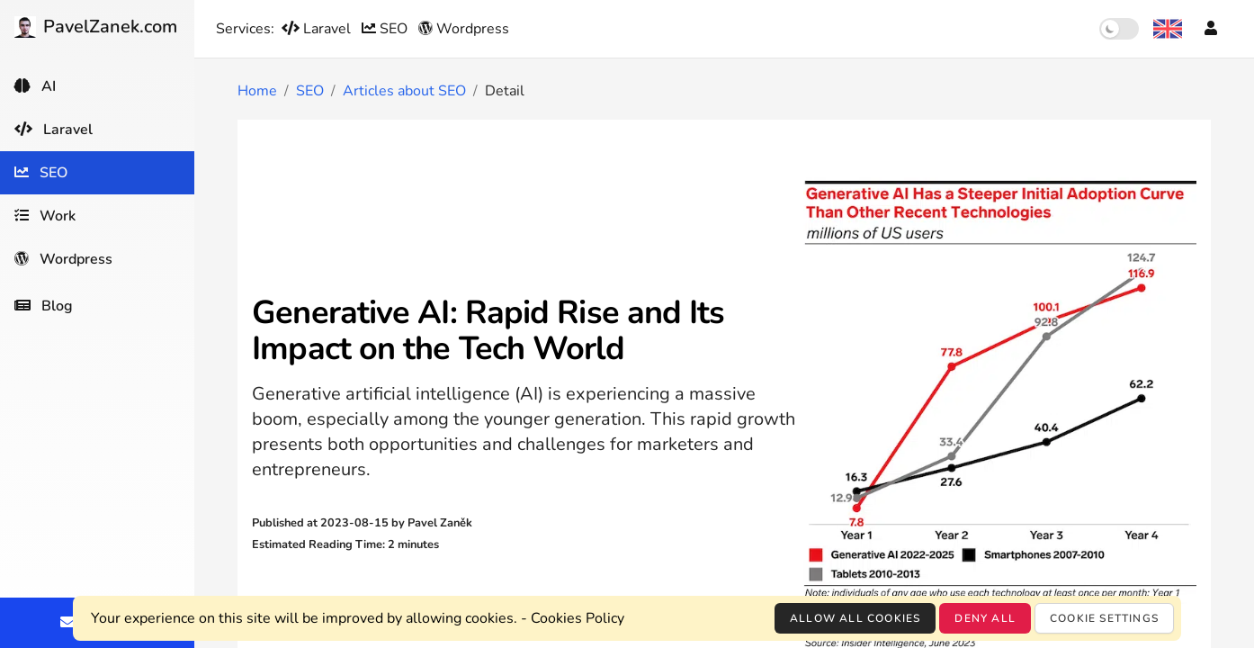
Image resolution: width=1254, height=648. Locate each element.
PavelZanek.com (95, 26)
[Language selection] (1167, 28)
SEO (386, 29)
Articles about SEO (404, 91)
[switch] (1119, 29)
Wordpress (463, 29)
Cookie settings (1104, 618)
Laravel (318, 29)
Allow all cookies (855, 618)
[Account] (1210, 28)
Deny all (985, 618)
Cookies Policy (577, 618)
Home (257, 91)
